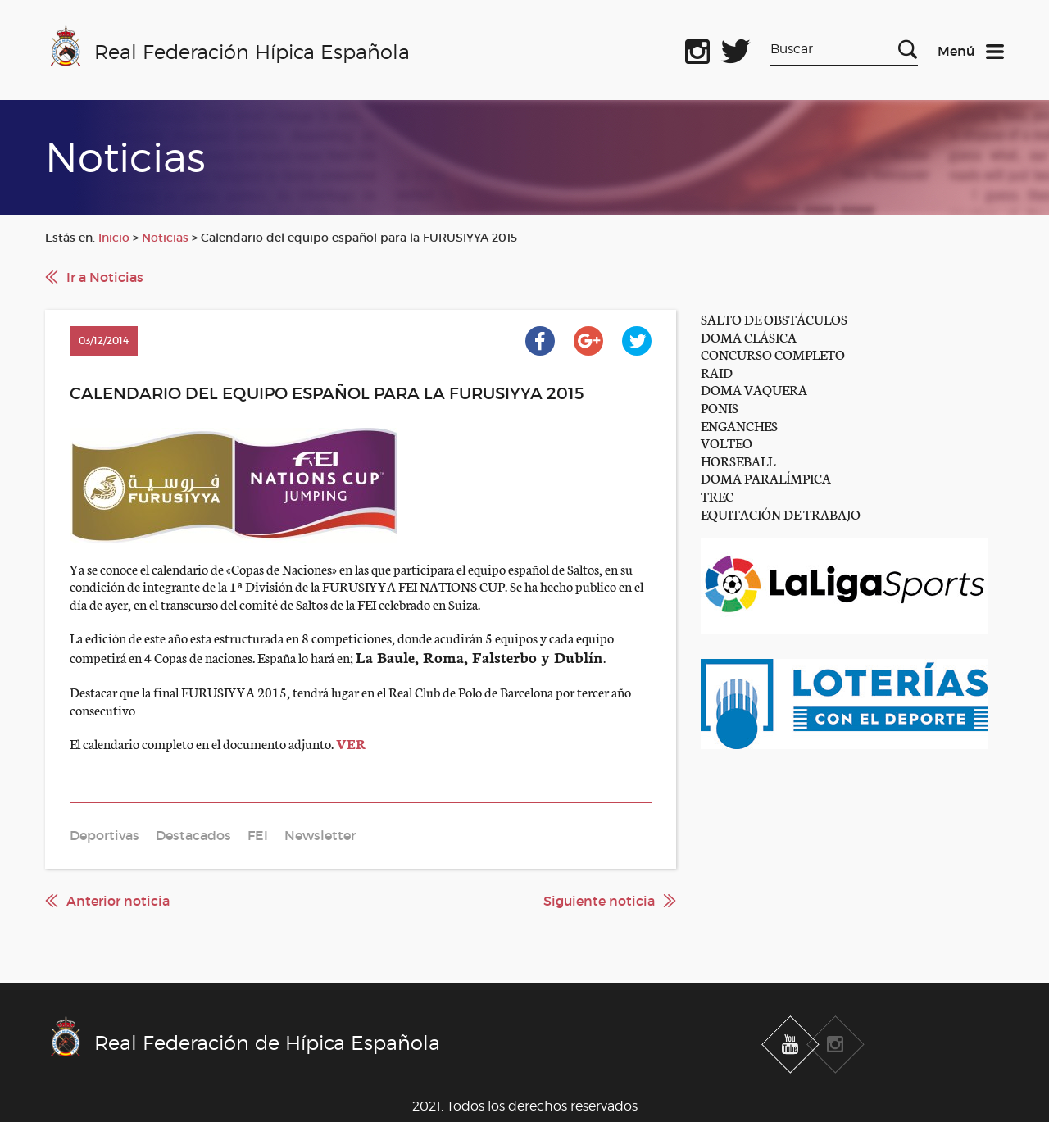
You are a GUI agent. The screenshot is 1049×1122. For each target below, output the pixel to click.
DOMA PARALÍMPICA (766, 477)
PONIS (719, 406)
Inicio (113, 237)
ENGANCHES (739, 425)
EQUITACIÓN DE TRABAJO (781, 513)
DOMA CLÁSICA (749, 336)
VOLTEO (726, 442)
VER (351, 743)
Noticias (165, 237)
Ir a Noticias (104, 277)
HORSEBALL (738, 460)
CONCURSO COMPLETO (773, 353)
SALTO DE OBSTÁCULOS (774, 318)
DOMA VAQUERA (754, 388)
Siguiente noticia (599, 900)
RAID (717, 371)
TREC (717, 495)
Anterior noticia (118, 900)
